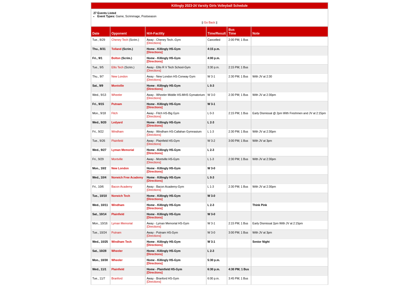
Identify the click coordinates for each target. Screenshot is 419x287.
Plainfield (117, 140)
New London (119, 76)
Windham (117, 131)
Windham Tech (121, 241)
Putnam (116, 104)
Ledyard (117, 122)
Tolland (116, 48)
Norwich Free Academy (127, 177)
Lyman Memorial (122, 149)
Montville (117, 85)
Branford (117, 278)
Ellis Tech (117, 67)
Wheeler (116, 94)
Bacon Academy (121, 186)
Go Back (209, 22)
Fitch (114, 113)
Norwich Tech (120, 195)
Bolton (116, 58)
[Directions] (154, 43)
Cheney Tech (119, 39)
